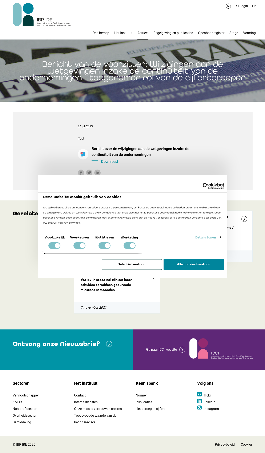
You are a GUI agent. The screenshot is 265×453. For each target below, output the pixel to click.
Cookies (247, 444)
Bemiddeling (22, 422)
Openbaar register (211, 33)
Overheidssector (24, 415)
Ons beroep (100, 33)
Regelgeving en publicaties (173, 33)
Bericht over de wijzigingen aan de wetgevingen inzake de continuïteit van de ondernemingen (149, 155)
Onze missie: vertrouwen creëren (98, 409)
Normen (142, 395)
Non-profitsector (24, 409)
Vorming (249, 33)
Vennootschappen (26, 395)
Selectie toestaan (131, 264)
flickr (207, 395)
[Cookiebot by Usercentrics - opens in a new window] (205, 186)
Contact (80, 395)
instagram (211, 409)
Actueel (142, 33)
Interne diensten (86, 402)
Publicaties (144, 402)
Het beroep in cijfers (150, 409)
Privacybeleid (225, 444)
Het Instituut (123, 33)
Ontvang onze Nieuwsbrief (56, 344)
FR (254, 6)
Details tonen (205, 237)
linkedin (209, 402)
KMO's (17, 402)
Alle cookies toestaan (193, 264)
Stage (233, 33)
